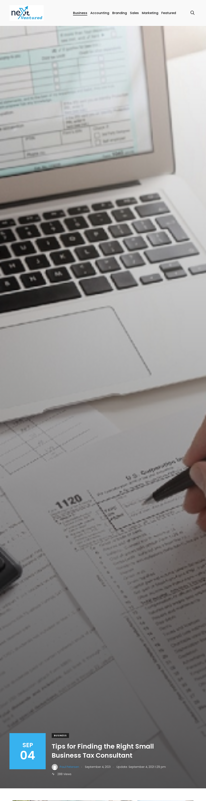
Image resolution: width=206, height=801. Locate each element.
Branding (119, 13)
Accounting (99, 13)
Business (80, 13)
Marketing (150, 13)
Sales (134, 13)
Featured (168, 13)
